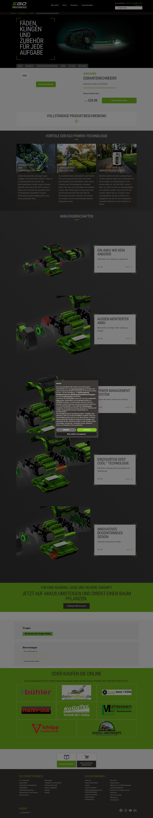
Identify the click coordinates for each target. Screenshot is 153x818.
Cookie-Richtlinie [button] (67, 396)
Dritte (57, 400)
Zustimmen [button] (87, 430)
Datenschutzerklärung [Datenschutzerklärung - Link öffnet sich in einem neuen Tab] (77, 389)
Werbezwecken (87, 406)
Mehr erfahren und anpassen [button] (76, 434)
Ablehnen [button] (66, 430)
